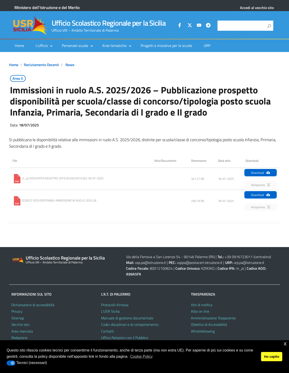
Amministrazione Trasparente (213, 318)
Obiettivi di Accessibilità (209, 324)
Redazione (19, 337)
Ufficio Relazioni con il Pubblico (124, 337)
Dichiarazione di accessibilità (32, 305)
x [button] (285, 343)
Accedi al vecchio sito (257, 7)
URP (207, 45)
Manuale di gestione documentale (127, 318)
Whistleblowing (203, 331)
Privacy (16, 311)
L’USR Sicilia (110, 311)
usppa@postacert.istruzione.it (199, 262)
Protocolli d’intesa (114, 305)
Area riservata (22, 331)
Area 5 (17, 78)
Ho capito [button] (271, 356)
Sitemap (17, 318)
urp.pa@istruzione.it (249, 262)
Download (260, 172)
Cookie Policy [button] (141, 356)
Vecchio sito (20, 324)
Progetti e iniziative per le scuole (166, 45)
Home (19, 45)
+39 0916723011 (239, 257)
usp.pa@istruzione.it (150, 262)
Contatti (107, 331)
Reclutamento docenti (41, 64)
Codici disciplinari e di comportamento (129, 324)
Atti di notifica (201, 305)
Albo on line (200, 311)
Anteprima (260, 185)
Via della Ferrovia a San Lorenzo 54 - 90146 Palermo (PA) (170, 257)
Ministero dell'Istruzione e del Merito (47, 7)
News (70, 64)
